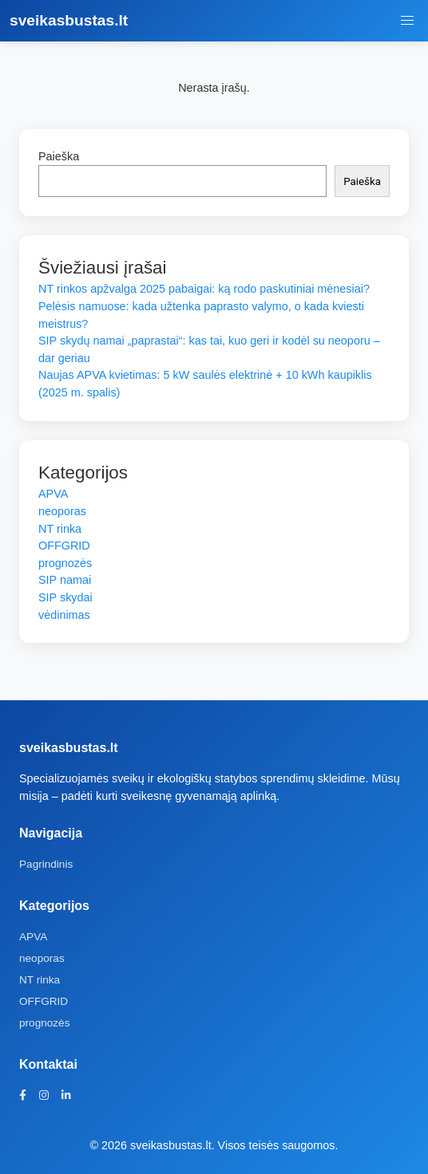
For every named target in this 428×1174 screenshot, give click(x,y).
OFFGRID (64, 545)
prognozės (65, 563)
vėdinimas (64, 615)
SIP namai (64, 579)
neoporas (62, 511)
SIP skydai (65, 597)
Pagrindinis (46, 864)
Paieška (58, 156)
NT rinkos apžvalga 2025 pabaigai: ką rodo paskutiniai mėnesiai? (204, 288)
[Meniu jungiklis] (407, 20)
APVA (53, 493)
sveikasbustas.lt (69, 20)
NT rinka (59, 528)
